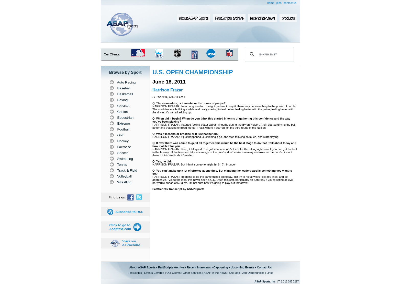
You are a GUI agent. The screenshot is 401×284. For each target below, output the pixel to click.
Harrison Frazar (167, 90)
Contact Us (264, 267)
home (270, 2)
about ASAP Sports (193, 18)
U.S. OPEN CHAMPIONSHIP (192, 72)
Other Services (192, 272)
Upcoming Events (242, 267)
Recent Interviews (199, 267)
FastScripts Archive (171, 267)
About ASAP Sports (142, 267)
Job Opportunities (253, 272)
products (288, 18)
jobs (279, 2)
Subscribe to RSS (129, 212)
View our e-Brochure (131, 243)
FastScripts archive (229, 18)
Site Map (234, 272)
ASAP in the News (215, 272)
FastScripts (135, 272)
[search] (268, 54)
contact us (290, 2)
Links (269, 272)
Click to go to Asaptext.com (120, 227)
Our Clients (173, 272)
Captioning (220, 267)
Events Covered (154, 272)
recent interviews (262, 18)
